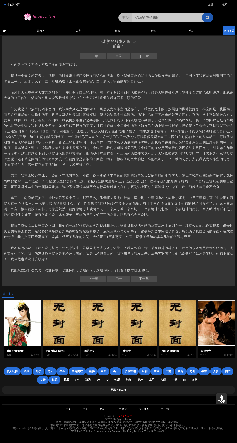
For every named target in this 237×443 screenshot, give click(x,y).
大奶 (163, 379)
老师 (50, 371)
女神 (43, 380)
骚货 (180, 371)
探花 (54, 380)
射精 (145, 371)
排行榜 (116, 30)
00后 (62, 371)
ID (107, 379)
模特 (92, 371)
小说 (190, 30)
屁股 (66, 379)
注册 (210, 4)
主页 (68, 408)
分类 (78, 30)
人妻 (216, 371)
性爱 (117, 379)
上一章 (93, 56)
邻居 (38, 371)
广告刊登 (122, 408)
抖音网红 (77, 371)
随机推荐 (229, 30)
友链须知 (144, 408)
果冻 (204, 371)
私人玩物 (12, 371)
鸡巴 (115, 371)
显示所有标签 (118, 390)
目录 (118, 56)
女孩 (194, 379)
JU (98, 379)
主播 (156, 371)
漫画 (153, 30)
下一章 (144, 56)
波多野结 (130, 371)
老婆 (174, 379)
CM (77, 379)
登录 (225, 4)
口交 (168, 371)
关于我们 (166, 408)
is (184, 379)
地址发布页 (13, 4)
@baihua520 (126, 415)
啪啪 (128, 379)
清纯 (140, 379)
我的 (88, 379)
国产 (228, 371)
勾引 (192, 371)
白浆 (103, 371)
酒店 (26, 371)
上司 (151, 379)
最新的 (41, 30)
